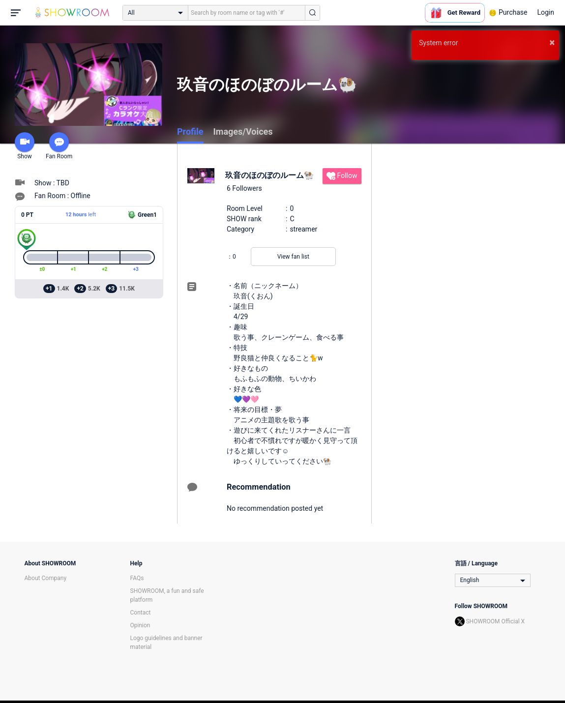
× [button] (552, 42)
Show (24, 146)
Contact (140, 612)
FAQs (137, 578)
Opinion (140, 625)
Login (545, 12)
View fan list (293, 256)
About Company (46, 578)
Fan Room (59, 146)
